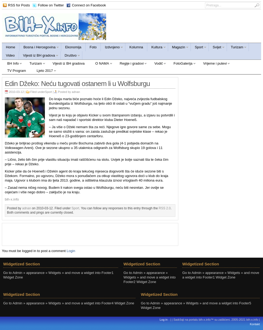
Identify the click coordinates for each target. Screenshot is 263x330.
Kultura (156, 48)
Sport (199, 48)
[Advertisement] (90, 234)
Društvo (70, 56)
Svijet (217, 48)
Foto (93, 47)
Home (10, 47)
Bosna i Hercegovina (39, 48)
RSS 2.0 (165, 208)
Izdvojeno (112, 48)
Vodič (157, 64)
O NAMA (101, 64)
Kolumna (136, 47)
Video (10, 55)
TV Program (16, 71)
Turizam (237, 48)
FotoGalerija (182, 64)
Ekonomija (73, 47)
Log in (164, 319)
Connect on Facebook (89, 5)
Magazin (178, 48)
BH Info (12, 64)
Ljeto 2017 (43, 71)
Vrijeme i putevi (214, 64)
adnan (76, 91)
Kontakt (255, 324)
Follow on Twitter (51, 5)
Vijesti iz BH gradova (39, 56)
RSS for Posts (19, 5)
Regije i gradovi (130, 64)
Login (71, 251)
